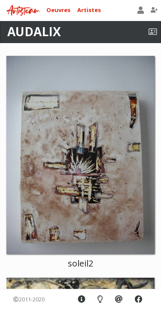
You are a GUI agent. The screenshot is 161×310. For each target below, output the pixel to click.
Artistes (89, 10)
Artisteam (23, 11)
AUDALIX (34, 31)
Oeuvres (58, 10)
